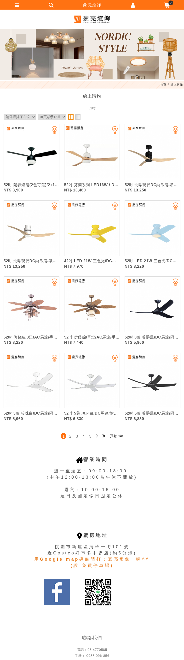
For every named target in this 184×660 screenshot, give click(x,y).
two (71, 117)
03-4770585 (97, 650)
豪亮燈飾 (92, 19)
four (77, 117)
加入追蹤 (51, 132)
